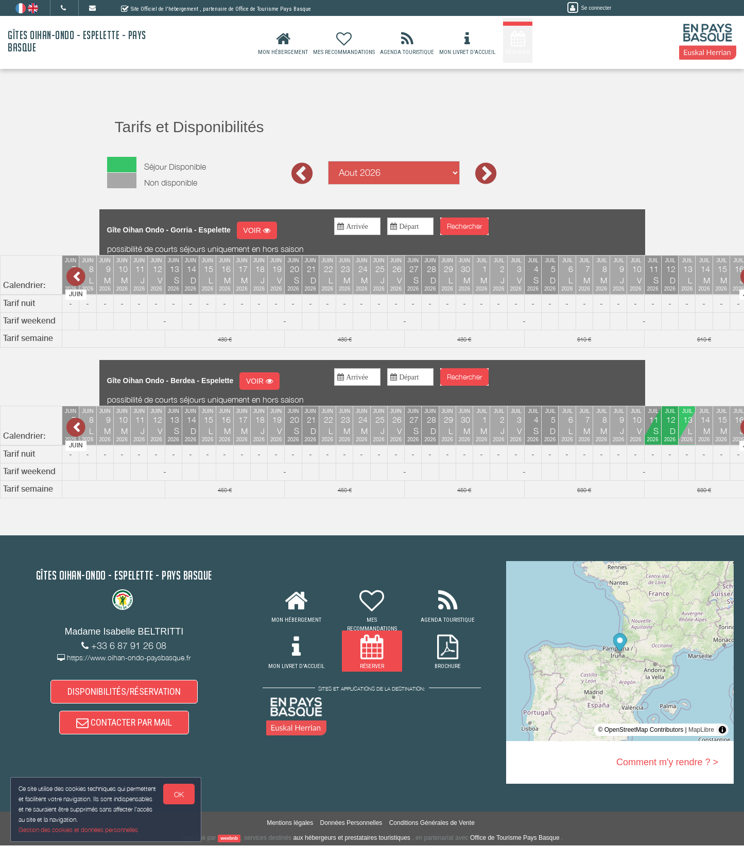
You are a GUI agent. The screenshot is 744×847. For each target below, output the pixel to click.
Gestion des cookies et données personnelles (78, 830)
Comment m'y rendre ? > (667, 762)
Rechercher (464, 226)
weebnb (229, 839)
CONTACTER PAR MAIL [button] (124, 723)
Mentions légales (290, 824)
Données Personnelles (351, 824)
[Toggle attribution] (722, 730)
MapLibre (701, 729)
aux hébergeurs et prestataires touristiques (351, 839)
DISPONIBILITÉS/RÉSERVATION (124, 692)
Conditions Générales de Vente (432, 824)
